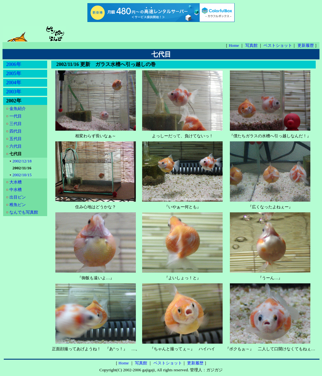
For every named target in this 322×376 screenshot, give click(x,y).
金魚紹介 (18, 108)
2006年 (13, 64)
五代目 (16, 138)
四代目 (16, 131)
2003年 (13, 91)
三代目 (16, 123)
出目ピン (18, 197)
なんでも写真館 (23, 212)
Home (234, 45)
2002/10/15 (23, 174)
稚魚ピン (18, 204)
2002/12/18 (23, 161)
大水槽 (16, 182)
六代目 (16, 146)
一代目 (16, 116)
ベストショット (278, 45)
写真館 (251, 45)
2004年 (13, 82)
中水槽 (16, 189)
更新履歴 (306, 45)
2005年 (13, 73)
